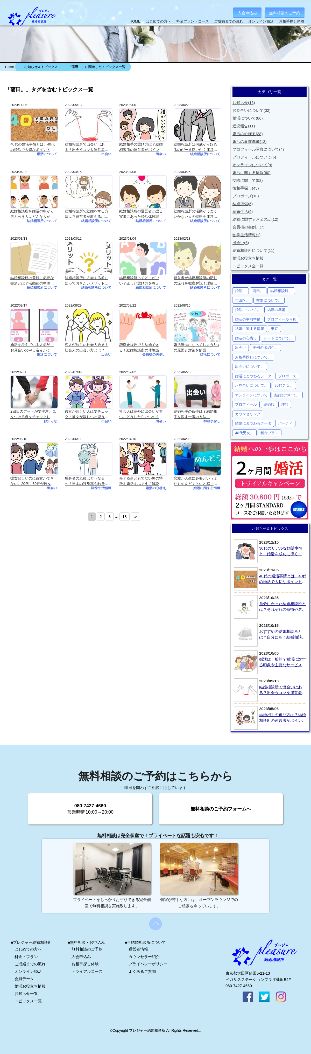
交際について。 (269, 300)
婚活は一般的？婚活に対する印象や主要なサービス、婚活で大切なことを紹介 (282, 665)
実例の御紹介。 (265, 347)
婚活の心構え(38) (247, 133)
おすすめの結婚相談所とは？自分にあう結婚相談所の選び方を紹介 (282, 637)
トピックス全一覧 (248, 266)
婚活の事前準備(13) (249, 141)
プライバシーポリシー (148, 964)
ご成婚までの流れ (228, 21)
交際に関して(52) (247, 180)
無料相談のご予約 (284, 13)
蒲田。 (258, 291)
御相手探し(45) (245, 188)
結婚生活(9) (242, 211)
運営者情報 (138, 949)
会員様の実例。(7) (248, 227)
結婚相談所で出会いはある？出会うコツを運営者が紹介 (282, 693)
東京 (274, 329)
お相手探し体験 (291, 21)
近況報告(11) (243, 126)
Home (9, 67)
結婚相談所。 (281, 291)
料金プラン (269, 433)
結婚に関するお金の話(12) (255, 219)
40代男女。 (244, 433)
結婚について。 (287, 395)
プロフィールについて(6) (254, 157)
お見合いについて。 (251, 385)
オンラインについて (251, 395)
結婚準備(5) (242, 204)
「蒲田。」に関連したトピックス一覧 (96, 67)
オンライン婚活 (261, 21)
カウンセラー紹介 (144, 956)
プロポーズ (287, 376)
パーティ (285, 423)
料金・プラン (26, 956)
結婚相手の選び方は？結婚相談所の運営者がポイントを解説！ (282, 720)
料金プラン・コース (192, 21)
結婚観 (269, 404)
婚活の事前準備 (247, 319)
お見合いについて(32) (251, 110)
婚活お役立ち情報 (248, 258)
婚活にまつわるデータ (253, 376)
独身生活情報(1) (246, 235)
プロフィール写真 (281, 319)
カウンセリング (247, 414)
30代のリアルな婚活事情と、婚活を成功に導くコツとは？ (282, 554)
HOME (135, 21)
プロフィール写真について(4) (258, 149)
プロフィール (246, 404)
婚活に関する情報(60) (251, 172)
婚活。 (240, 291)
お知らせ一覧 (26, 993)
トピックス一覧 (28, 1001)
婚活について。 (247, 310)
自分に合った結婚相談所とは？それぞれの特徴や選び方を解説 (282, 609)
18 (124, 516)
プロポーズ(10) (245, 196)
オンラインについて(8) (252, 165)
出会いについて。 (249, 366)
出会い (240, 347)
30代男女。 (283, 385)
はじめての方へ (158, 21)
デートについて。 (278, 338)
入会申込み (247, 13)
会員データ (24, 978)
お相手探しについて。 (253, 357)
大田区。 (242, 300)
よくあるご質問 (142, 971)
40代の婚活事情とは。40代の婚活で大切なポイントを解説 (283, 582)
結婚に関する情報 (249, 329)
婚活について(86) (247, 118)
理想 (284, 404)
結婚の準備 (276, 310)
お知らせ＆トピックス (41, 67)
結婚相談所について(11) (253, 250)
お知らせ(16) (243, 102)
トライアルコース (87, 971)
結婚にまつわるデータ (253, 423)
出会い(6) (240, 242)
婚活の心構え (246, 338)
